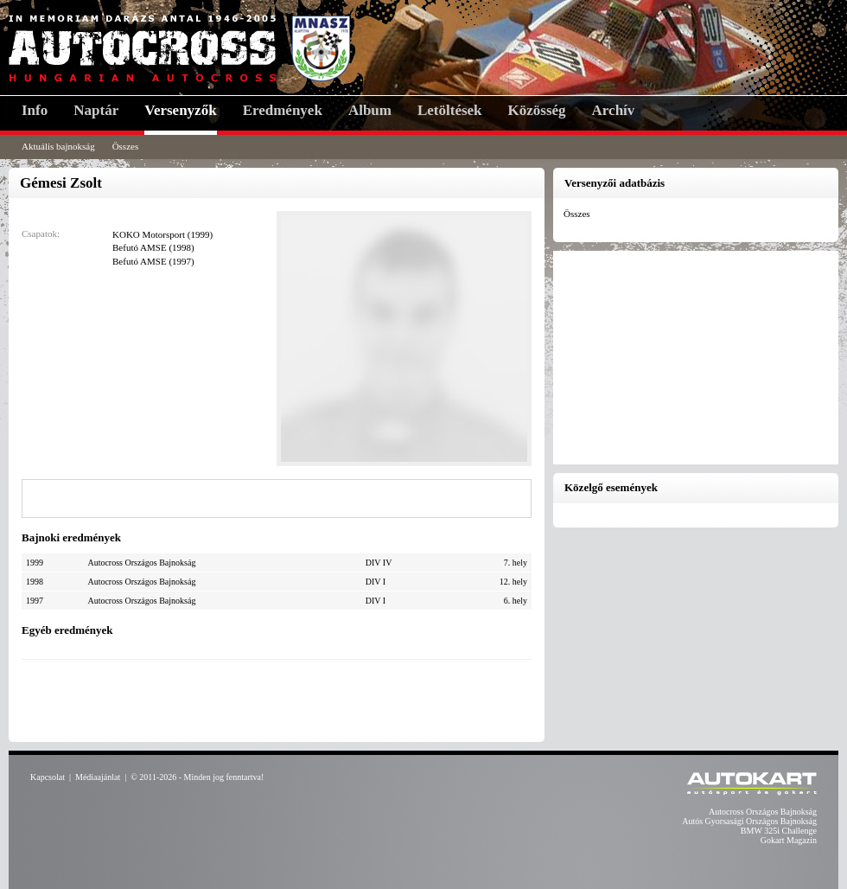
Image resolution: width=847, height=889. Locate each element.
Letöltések (449, 110)
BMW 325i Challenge (779, 830)
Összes (125, 146)
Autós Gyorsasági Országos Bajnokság (749, 821)
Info (35, 110)
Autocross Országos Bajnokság (763, 811)
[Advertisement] (276, 699)
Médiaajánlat (97, 777)
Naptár (95, 110)
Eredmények (282, 110)
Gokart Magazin (789, 840)
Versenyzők (180, 110)
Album (370, 110)
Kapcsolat (47, 777)
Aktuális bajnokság (58, 146)
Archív (613, 110)
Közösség (537, 110)
